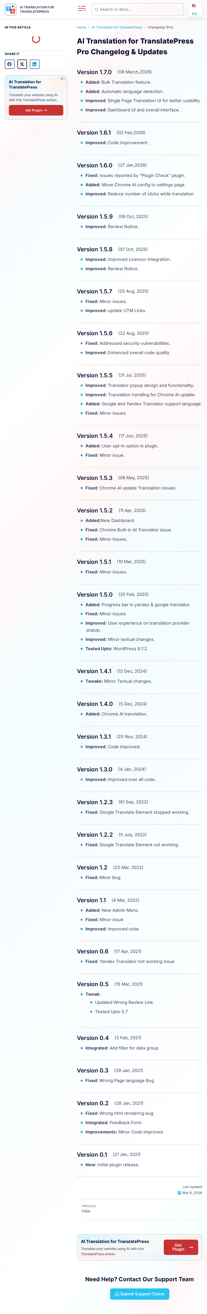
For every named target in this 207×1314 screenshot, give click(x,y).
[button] (10, 63)
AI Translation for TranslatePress (117, 27)
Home (81, 27)
